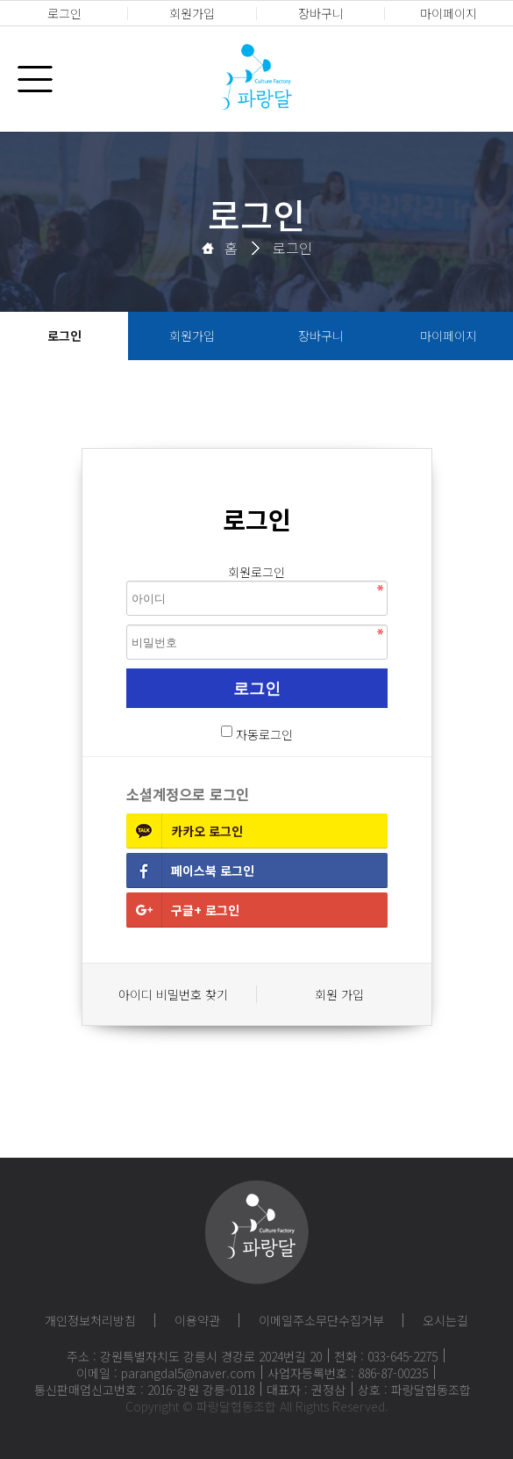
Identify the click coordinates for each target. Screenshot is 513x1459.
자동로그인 (264, 734)
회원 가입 (339, 994)
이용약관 (197, 1320)
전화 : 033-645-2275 (386, 1356)
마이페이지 (448, 13)
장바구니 (321, 13)
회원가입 (192, 13)
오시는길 (445, 1320)
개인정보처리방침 (90, 1320)
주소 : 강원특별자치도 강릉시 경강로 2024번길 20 (194, 1356)
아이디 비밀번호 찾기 (173, 994)
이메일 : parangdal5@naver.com (165, 1373)
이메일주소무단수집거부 (321, 1320)
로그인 (64, 13)
